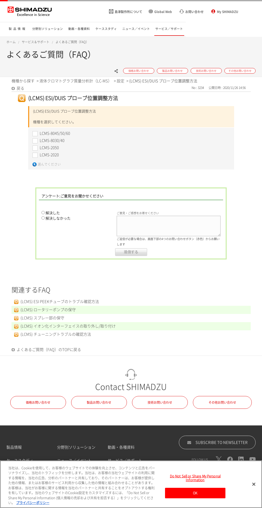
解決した (53, 213)
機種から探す (23, 81)
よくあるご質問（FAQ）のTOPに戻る (49, 350)
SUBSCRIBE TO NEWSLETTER (217, 442)
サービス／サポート (125, 460)
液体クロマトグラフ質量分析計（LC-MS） (75, 81)
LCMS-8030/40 (52, 140)
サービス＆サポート (35, 41)
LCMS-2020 (49, 155)
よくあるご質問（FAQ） (72, 41)
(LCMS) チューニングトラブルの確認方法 (55, 334)
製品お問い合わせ (99, 402)
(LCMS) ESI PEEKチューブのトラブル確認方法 (59, 301)
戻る (20, 88)
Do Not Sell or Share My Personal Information (195, 480)
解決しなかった (58, 218)
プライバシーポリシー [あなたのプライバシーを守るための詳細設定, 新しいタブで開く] (32, 505)
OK (195, 496)
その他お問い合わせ (222, 402)
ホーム (11, 41)
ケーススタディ (19, 460)
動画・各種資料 (121, 447)
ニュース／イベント (74, 460)
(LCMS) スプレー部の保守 (42, 318)
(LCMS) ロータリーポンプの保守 (48, 310)
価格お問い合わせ (38, 402)
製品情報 (14, 447)
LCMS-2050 (49, 148)
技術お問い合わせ (160, 402)
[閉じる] (253, 486)
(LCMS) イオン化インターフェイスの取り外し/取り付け (68, 326)
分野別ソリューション (76, 447)
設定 (120, 81)
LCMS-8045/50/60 (55, 133)
